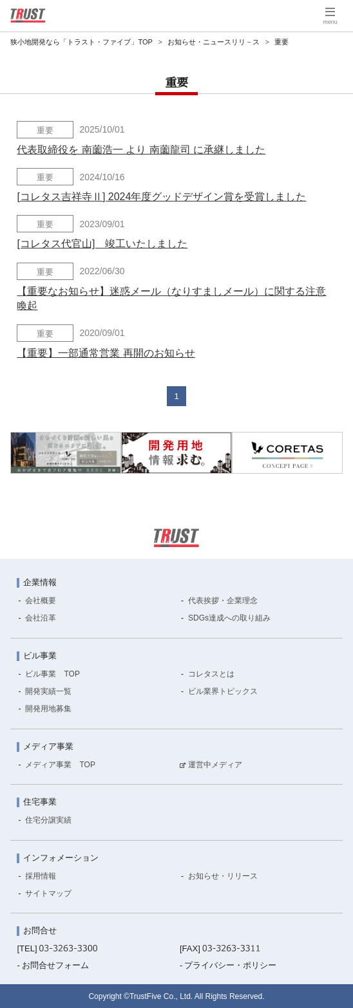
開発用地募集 (48, 708)
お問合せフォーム (55, 965)
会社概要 (40, 600)
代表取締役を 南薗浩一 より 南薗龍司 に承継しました (141, 149)
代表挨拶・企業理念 (223, 600)
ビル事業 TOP (52, 673)
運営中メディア (215, 764)
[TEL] (57, 948)
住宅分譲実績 (48, 820)
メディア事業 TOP (60, 764)
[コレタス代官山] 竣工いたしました (102, 243)
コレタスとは (211, 673)
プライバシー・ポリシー (230, 965)
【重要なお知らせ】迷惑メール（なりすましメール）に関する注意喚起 (171, 298)
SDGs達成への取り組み (229, 617)
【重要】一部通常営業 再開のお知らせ (106, 353)
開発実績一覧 (48, 691)
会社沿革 (40, 617)
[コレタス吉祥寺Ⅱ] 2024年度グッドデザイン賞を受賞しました (161, 196)
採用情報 (40, 876)
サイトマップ (48, 893)
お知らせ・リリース (223, 876)
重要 (45, 130)
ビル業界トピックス (223, 691)
